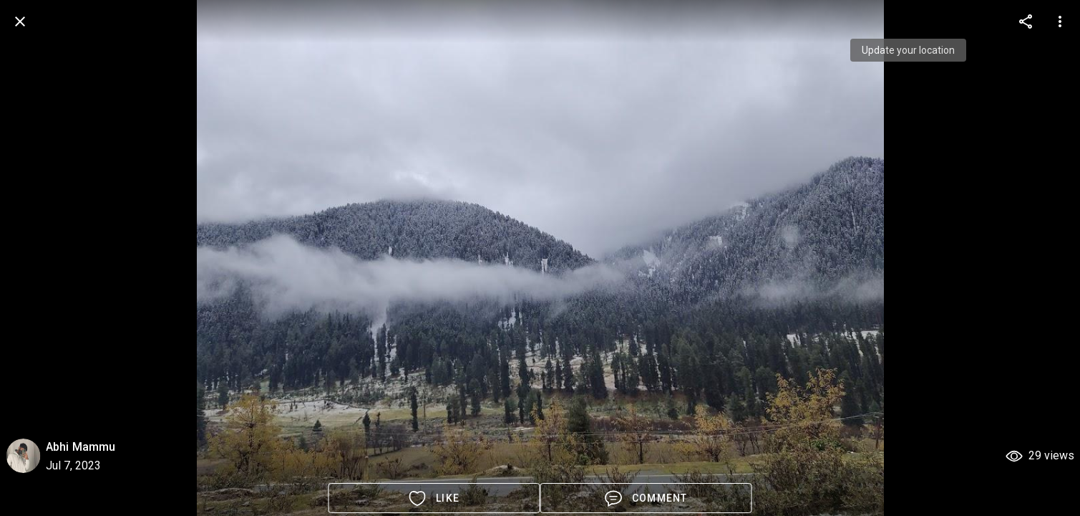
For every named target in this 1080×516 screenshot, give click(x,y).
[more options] (1025, 21)
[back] (20, 21)
